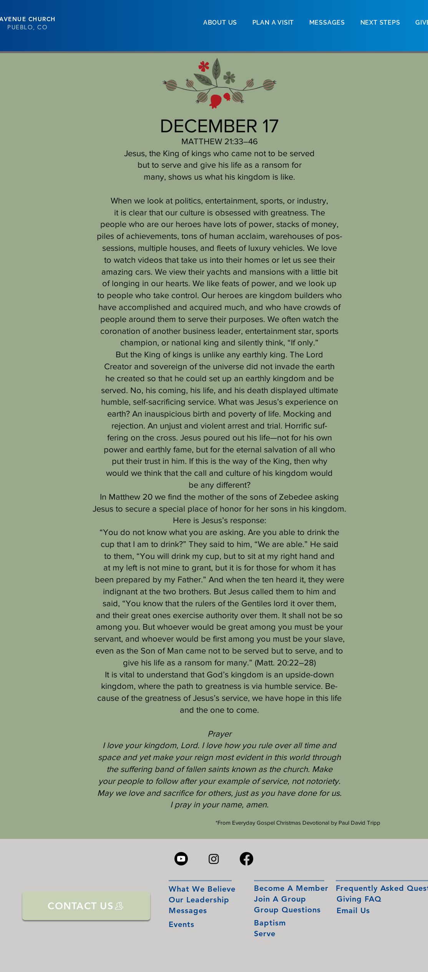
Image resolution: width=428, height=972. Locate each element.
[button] (220, 22)
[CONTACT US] (86, 906)
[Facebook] (246, 858)
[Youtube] (181, 858)
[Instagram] (214, 858)
